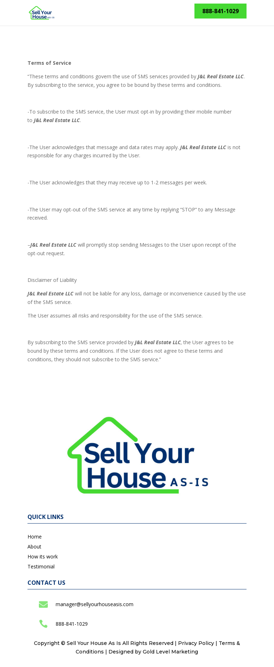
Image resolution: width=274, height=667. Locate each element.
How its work (42, 556)
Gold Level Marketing (170, 651)
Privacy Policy (196, 643)
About (34, 546)
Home (34, 536)
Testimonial (41, 566)
